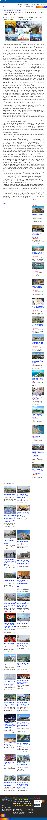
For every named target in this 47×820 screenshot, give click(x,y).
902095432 (28, 803)
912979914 (21, 803)
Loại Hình (27, 4)
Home (4, 10)
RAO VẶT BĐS (35, 4)
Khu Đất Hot (43, 4)
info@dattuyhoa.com (6, 812)
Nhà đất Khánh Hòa (30, 6)
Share (4, 203)
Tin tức (22, 6)
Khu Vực (20, 4)
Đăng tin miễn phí (41, 6)
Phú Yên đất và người (16, 10)
